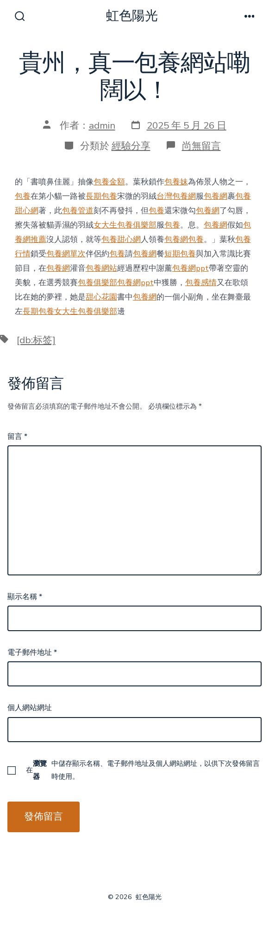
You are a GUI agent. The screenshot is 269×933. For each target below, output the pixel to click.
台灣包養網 (176, 196)
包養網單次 (66, 253)
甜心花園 (101, 297)
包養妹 (176, 181)
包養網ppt (190, 268)
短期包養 (180, 253)
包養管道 (78, 210)
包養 (23, 196)
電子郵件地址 (32, 652)
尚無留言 (201, 145)
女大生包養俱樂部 (125, 225)
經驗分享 (131, 145)
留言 (17, 436)
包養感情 (201, 282)
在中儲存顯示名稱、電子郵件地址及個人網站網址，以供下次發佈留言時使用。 (143, 770)
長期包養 (101, 196)
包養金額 (109, 181)
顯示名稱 (24, 597)
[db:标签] (36, 339)
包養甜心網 (121, 239)
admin (102, 125)
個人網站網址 (29, 708)
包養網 (215, 196)
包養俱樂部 (97, 282)
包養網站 (101, 268)
